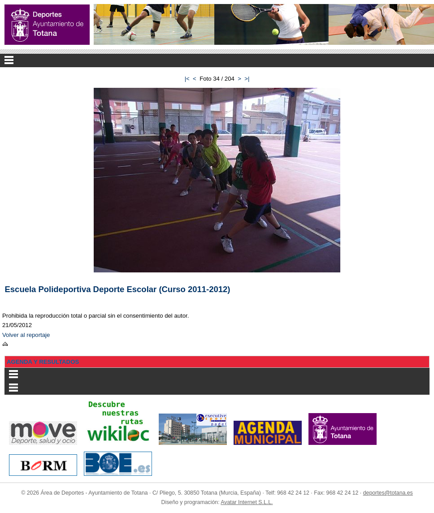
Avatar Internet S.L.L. (247, 502)
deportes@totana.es (388, 493)
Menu (217, 60)
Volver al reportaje (26, 335)
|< (187, 78)
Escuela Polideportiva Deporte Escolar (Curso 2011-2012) (117, 289)
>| (246, 78)
